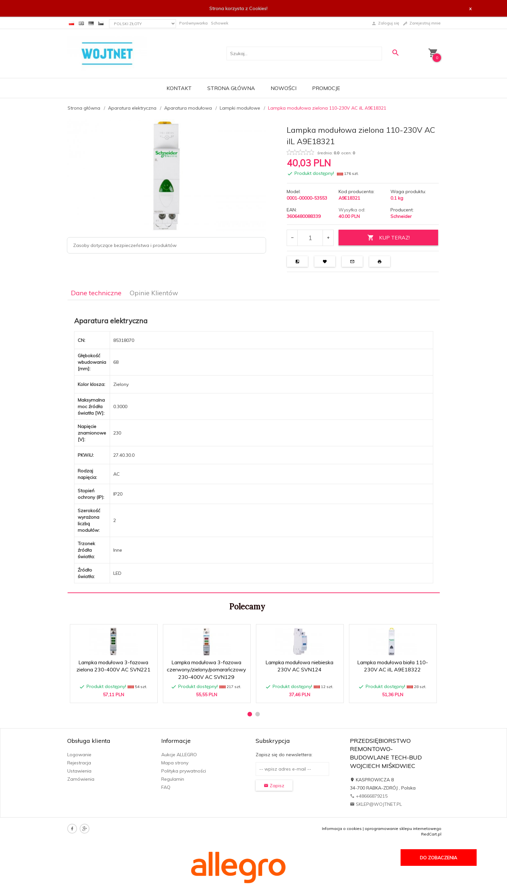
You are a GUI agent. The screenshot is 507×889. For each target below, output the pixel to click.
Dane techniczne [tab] (96, 293)
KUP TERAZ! (388, 237)
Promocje (326, 88)
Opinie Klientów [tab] (154, 293)
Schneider (401, 216)
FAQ (165, 787)
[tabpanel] (254, 446)
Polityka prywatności (183, 771)
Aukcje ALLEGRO (179, 755)
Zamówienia (80, 779)
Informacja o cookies (342, 828)
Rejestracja (79, 763)
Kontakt (179, 88)
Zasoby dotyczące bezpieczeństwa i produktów (125, 245)
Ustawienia (79, 771)
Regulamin (172, 779)
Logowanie (79, 755)
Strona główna (231, 88)
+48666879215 (369, 796)
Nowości (283, 88)
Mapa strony (174, 763)
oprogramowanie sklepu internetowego (403, 828)
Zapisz (274, 786)
